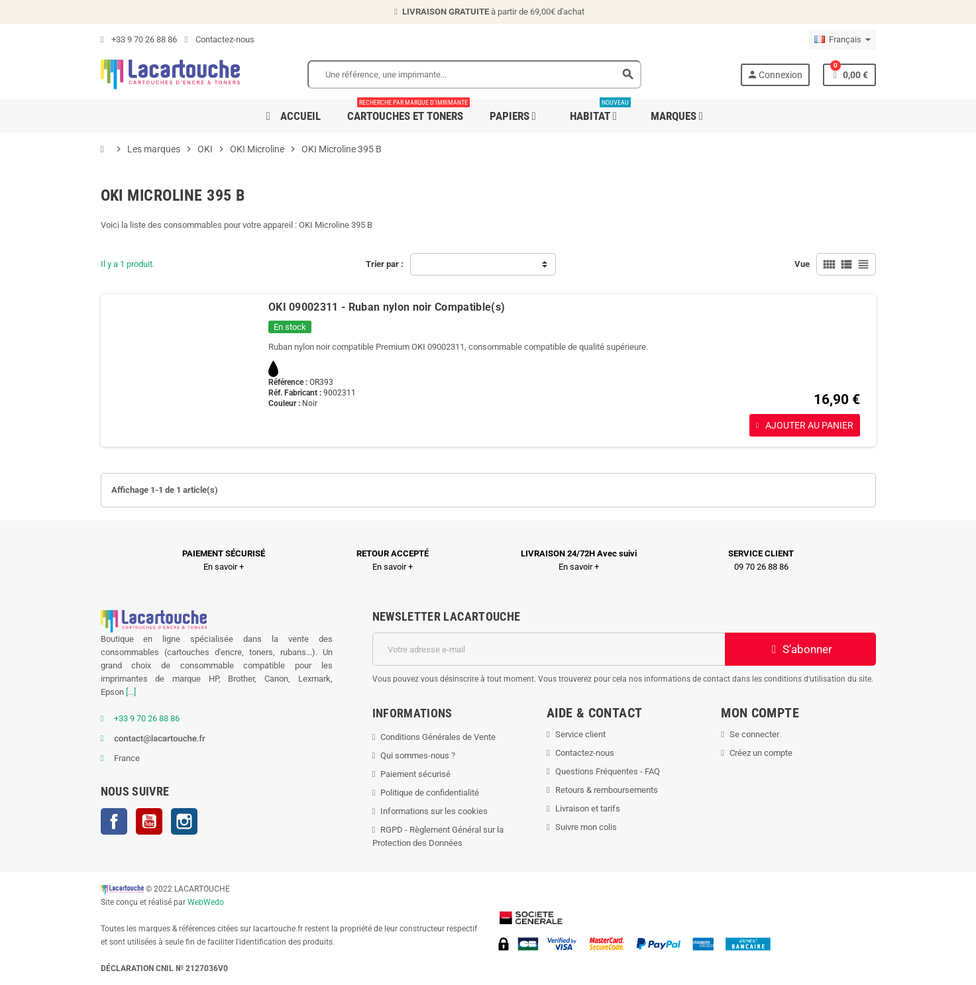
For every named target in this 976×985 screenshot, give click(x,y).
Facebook (114, 821)
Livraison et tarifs (587, 808)
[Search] (474, 74)
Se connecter (754, 734)
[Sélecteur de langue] (842, 40)
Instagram (184, 821)
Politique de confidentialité (429, 793)
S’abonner (800, 649)
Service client (580, 734)
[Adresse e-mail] (548, 649)
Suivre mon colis (586, 827)
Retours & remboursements (606, 790)
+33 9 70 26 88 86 (139, 39)
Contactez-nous (219, 39)
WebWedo (206, 902)
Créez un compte (761, 753)
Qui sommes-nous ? (417, 755)
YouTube (149, 821)
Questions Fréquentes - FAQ (607, 771)
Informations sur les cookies (434, 811)
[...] (131, 692)
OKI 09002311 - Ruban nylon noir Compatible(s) (386, 307)
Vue (802, 264)
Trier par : (385, 264)
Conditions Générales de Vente (438, 737)
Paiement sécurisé (415, 774)
